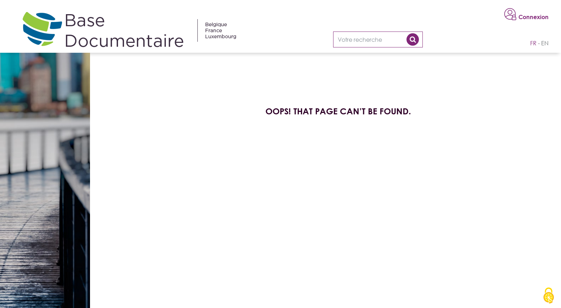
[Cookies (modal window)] (548, 296)
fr (533, 43)
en (545, 43)
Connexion (533, 17)
